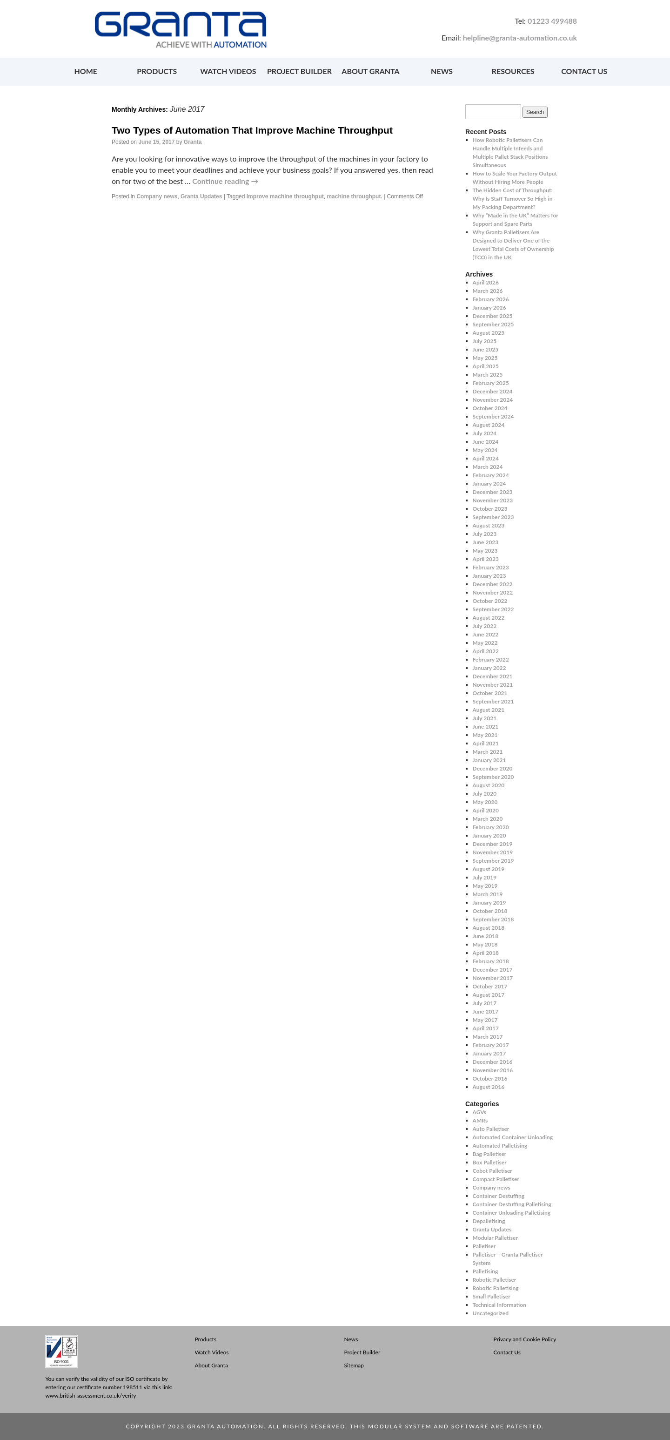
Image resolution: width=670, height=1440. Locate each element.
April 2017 (486, 1028)
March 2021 (488, 751)
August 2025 (489, 332)
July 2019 (485, 877)
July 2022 (485, 625)
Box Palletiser (490, 1162)
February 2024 (491, 475)
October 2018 (490, 910)
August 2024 (489, 424)
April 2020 (486, 810)
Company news (156, 196)
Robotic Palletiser (494, 1279)
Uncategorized (491, 1313)
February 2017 (491, 1044)
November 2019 (493, 852)
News (351, 1339)
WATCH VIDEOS (228, 71)
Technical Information (499, 1304)
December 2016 (493, 1061)
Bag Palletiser (490, 1153)
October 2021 (490, 693)
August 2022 (489, 617)
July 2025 (485, 341)
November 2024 (493, 399)
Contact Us (507, 1352)
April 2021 (486, 743)
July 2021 (485, 718)
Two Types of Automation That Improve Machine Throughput (252, 130)
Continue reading (225, 180)
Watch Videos (211, 1352)
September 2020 (493, 776)
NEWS (442, 71)
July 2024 (485, 433)
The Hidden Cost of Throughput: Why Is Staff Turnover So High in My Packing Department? (513, 198)
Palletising (485, 1271)
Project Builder (362, 1352)
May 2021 (485, 734)
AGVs (479, 1112)
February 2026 (491, 299)
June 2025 (486, 349)
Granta (193, 142)
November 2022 (493, 592)
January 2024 (489, 483)
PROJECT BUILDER (299, 71)
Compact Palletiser (496, 1179)
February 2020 (491, 827)
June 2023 (486, 542)
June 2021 (486, 726)
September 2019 (493, 860)
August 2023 (489, 525)
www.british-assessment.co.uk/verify (90, 1395)
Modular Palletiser (495, 1237)
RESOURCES (513, 71)
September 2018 (493, 919)
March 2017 (488, 1036)
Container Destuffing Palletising (512, 1204)
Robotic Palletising (496, 1288)
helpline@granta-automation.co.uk (520, 37)
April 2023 (486, 558)
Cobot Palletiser (492, 1170)
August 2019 (489, 868)
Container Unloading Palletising (511, 1212)
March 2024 (488, 466)
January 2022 (489, 667)
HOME (85, 71)
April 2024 (486, 458)
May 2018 (485, 944)
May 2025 (485, 357)
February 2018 (491, 961)
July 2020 (485, 793)
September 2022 (493, 609)
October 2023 (490, 508)
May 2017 (485, 1019)
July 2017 (485, 1003)
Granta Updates (201, 196)
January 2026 (489, 307)
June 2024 (486, 441)
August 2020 (489, 785)
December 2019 (493, 843)
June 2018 (486, 936)
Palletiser (484, 1246)
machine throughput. (354, 196)
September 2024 (493, 416)
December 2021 (493, 676)
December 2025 (493, 315)
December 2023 (493, 491)
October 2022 (490, 600)
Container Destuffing (498, 1195)
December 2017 (493, 969)
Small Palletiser (491, 1296)
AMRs (480, 1120)
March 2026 (488, 290)
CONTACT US (584, 71)
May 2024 (485, 449)
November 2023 (493, 500)
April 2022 (486, 651)
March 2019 (488, 894)
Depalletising (489, 1220)
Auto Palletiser (491, 1128)
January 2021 (489, 760)
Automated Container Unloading (513, 1137)
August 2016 (489, 1086)
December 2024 (493, 391)
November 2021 (493, 684)
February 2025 (491, 382)
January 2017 (489, 1053)
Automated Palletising (500, 1145)
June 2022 (486, 634)
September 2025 (493, 324)
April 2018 (486, 952)
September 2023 (493, 517)
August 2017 (489, 994)
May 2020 (485, 801)
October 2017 (490, 986)
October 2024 (490, 408)
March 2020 (488, 818)
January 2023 (489, 575)
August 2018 (489, 927)
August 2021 (489, 709)
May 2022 (485, 642)
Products (205, 1339)
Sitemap (354, 1365)
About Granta (211, 1365)
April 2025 (486, 366)
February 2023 (491, 567)
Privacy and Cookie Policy (525, 1339)
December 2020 (493, 768)
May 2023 (485, 550)
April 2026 (486, 282)
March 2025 (488, 374)
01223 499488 (552, 20)
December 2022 (493, 584)
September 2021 (493, 701)
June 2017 (486, 1011)
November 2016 (493, 1070)
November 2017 (493, 977)
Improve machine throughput (285, 196)
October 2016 (490, 1078)
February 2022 (491, 659)
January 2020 (489, 835)
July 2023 (485, 533)
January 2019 (489, 902)
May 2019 (485, 885)
